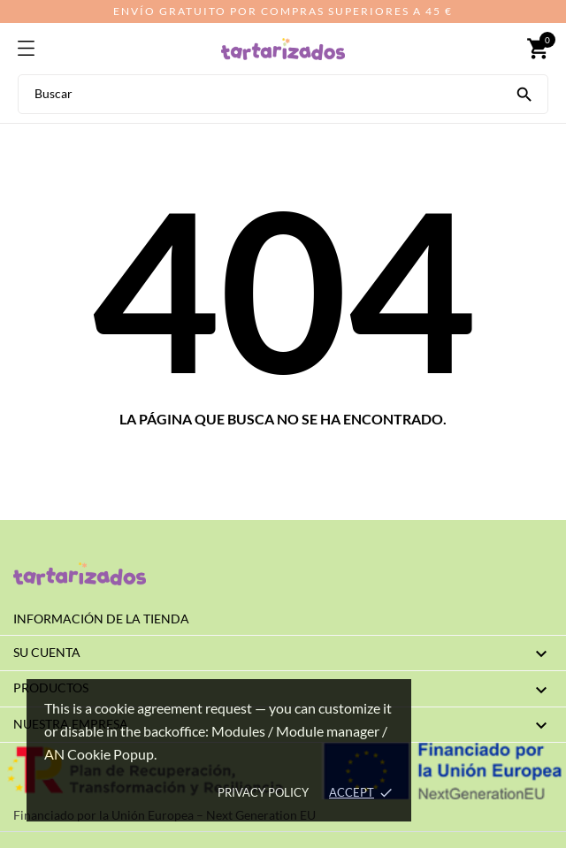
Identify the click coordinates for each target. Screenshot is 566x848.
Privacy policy (263, 792)
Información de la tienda (101, 618)
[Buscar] (524, 93)
